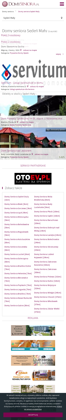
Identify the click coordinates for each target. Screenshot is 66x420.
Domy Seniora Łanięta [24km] (47, 235)
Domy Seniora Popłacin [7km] (18, 285)
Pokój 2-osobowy (10, 41)
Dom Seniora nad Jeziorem (16, 150)
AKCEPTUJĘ (33, 415)
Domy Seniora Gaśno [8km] (17, 305)
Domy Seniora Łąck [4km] (16, 212)
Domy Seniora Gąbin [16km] (47, 215)
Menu (62, 4)
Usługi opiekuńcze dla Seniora (22, 89)
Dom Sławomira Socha (12, 46)
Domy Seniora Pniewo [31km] (47, 276)
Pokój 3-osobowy (10, 35)
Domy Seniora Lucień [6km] (17, 254)
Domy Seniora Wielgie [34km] (47, 292)
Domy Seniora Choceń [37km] (47, 297)
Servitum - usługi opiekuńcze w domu (22, 82)
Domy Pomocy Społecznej (20, 125)
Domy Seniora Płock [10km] (47, 211)
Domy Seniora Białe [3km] (16, 204)
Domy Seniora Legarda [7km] (17, 289)
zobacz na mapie (30, 50)
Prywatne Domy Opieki (19, 157)
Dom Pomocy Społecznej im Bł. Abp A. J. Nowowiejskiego (33, 118)
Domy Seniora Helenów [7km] (18, 273)
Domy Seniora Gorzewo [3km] (18, 208)
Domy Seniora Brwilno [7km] (17, 293)
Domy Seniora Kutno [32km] (47, 281)
